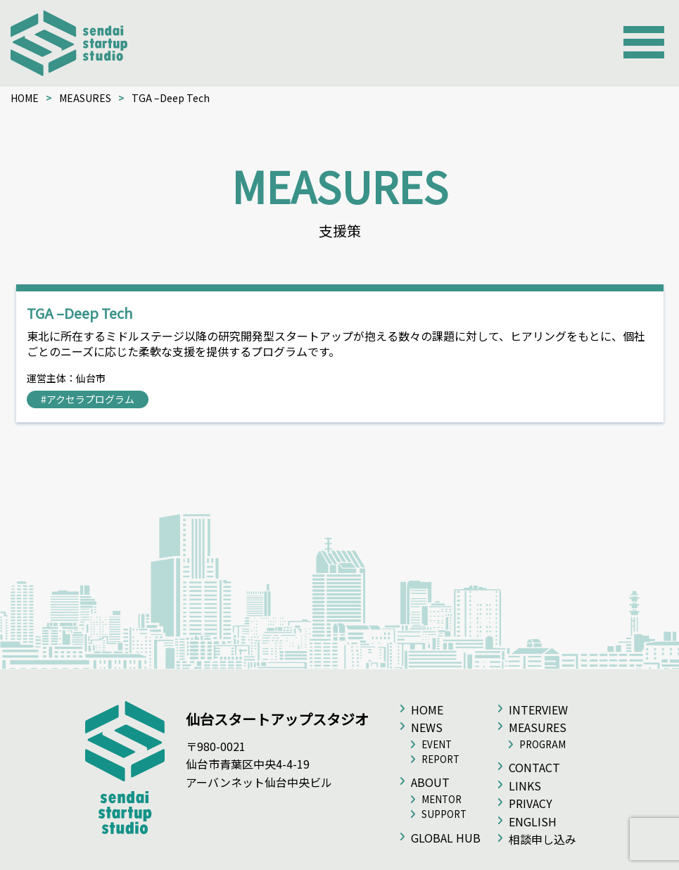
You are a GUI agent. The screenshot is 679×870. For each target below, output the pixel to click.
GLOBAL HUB (446, 837)
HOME (25, 98)
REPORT (440, 759)
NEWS (427, 727)
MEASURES (85, 98)
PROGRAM (542, 744)
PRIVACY (530, 803)
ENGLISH (533, 821)
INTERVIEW (538, 709)
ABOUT (430, 782)
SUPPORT (444, 814)
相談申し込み (542, 839)
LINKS (525, 785)
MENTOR (441, 799)
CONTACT (534, 767)
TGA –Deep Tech (79, 313)
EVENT (436, 744)
